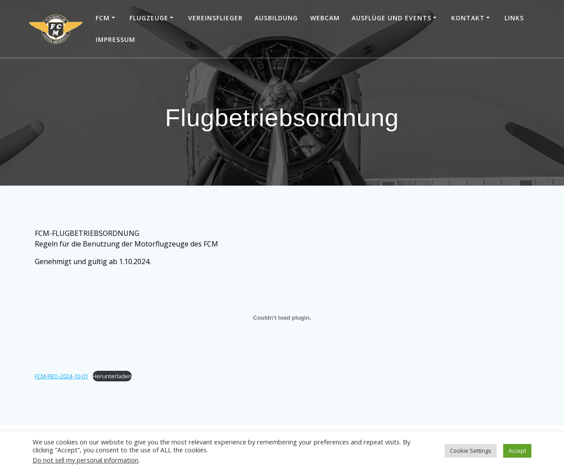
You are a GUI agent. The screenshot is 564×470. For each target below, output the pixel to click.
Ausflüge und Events (391, 18)
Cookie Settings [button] (470, 451)
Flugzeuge (149, 18)
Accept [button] (517, 451)
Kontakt (468, 18)
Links (514, 18)
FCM (103, 18)
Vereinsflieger (215, 18)
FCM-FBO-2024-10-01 (61, 376)
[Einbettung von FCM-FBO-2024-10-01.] (282, 318)
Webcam (325, 18)
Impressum (115, 39)
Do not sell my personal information (85, 459)
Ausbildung (276, 18)
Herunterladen (112, 376)
